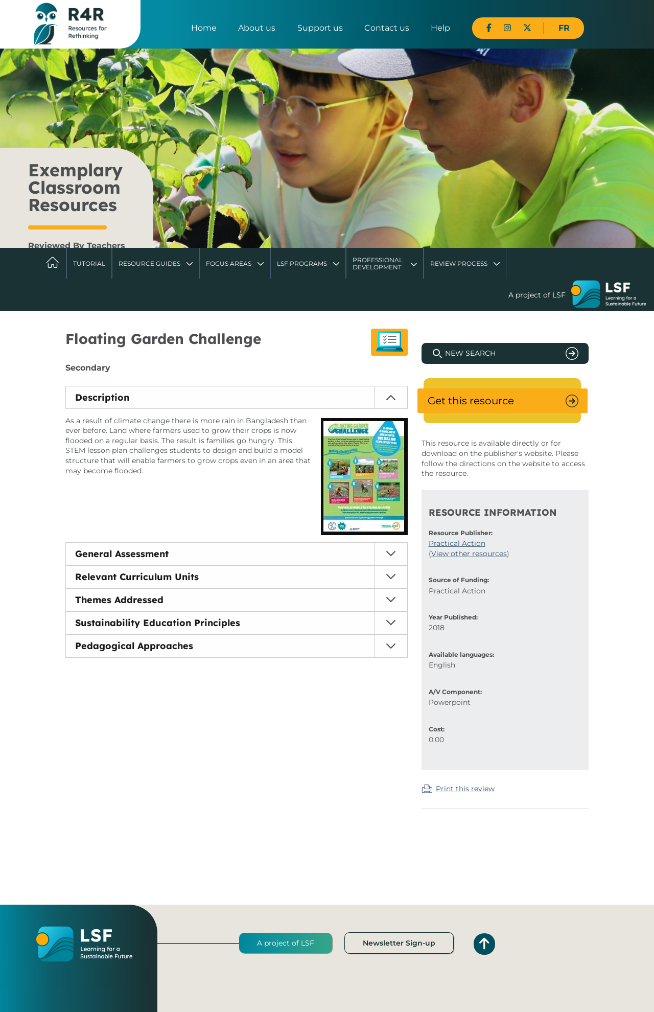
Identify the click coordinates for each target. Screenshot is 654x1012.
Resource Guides (149, 263)
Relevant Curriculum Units (137, 577)
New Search (470, 353)
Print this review (465, 788)
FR (564, 28)
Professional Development (378, 263)
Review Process (458, 263)
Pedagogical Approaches (134, 646)
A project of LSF (285, 943)
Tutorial (89, 263)
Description (102, 397)
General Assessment (122, 554)
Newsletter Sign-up (399, 943)
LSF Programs (302, 263)
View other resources (469, 553)
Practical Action (457, 543)
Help (440, 28)
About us (256, 28)
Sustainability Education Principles (157, 623)
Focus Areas (228, 263)
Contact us (386, 28)
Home (204, 28)
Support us (320, 28)
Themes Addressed (119, 600)
